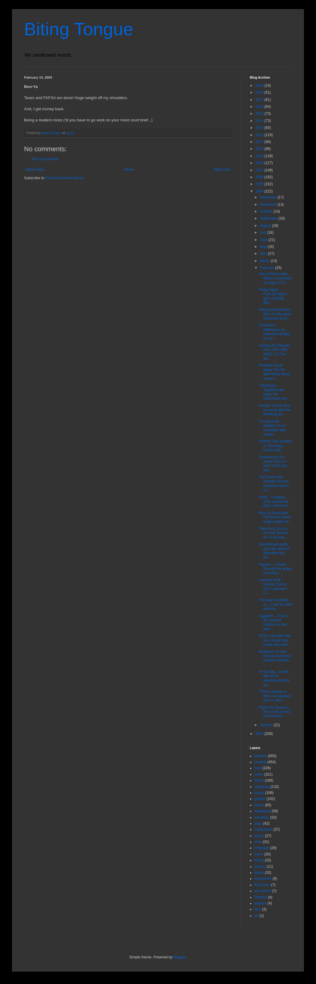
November (268, 204)
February (267, 268)
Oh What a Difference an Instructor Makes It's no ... (274, 331)
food (257, 768)
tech (257, 909)
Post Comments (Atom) (65, 178)
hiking (259, 860)
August (266, 225)
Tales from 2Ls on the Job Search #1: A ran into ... (273, 532)
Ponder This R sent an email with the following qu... (274, 410)
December (268, 197)
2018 (260, 92)
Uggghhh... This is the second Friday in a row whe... (273, 622)
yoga (258, 823)
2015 (260, 113)
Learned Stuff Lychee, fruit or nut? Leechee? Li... (273, 586)
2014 (260, 121)
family (259, 780)
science (260, 903)
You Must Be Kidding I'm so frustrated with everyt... (272, 427)
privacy (260, 866)
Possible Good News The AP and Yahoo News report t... (274, 371)
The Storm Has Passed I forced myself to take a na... (274, 483)
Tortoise (260, 897)
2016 (260, 107)
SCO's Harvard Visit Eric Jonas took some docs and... (275, 640)
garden (259, 799)
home (258, 854)
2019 (260, 85)
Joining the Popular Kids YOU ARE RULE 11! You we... (274, 352)
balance (260, 756)
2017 (260, 100)
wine (258, 842)
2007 (260, 170)
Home (129, 169)
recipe (259, 793)
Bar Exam (262, 885)
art (256, 916)
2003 (260, 734)
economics (262, 878)
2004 (260, 191)
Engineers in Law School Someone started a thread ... (275, 658)
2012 (260, 135)
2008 (260, 163)
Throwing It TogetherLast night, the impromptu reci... (274, 392)
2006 (260, 177)
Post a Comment (45, 159)
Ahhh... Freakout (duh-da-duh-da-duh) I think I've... (275, 501)
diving (259, 872)
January (267, 725)
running (260, 762)
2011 (260, 142)
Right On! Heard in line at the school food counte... (274, 711)
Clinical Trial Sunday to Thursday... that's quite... (275, 445)
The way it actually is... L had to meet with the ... (275, 604)
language (261, 848)
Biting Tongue (78, 29)
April (264, 253)
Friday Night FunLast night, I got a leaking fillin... (273, 296)
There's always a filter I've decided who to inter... (274, 695)
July (263, 232)
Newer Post (35, 169)
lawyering (262, 787)
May (264, 247)
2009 (260, 156)
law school (262, 891)
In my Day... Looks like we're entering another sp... (274, 678)
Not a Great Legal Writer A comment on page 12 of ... (275, 278)
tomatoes (261, 817)
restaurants (263, 829)
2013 (260, 128)
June (264, 240)
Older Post (221, 169)
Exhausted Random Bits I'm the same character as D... (275, 314)
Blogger (179, 957)
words (259, 836)
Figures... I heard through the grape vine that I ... (275, 568)
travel (258, 774)
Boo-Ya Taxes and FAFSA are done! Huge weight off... (275, 517)
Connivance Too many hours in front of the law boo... (273, 463)
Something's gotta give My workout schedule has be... (274, 550)
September (269, 218)
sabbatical (262, 811)
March (265, 261)
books (259, 805)
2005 (260, 184)
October (267, 211)
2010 (260, 149)
